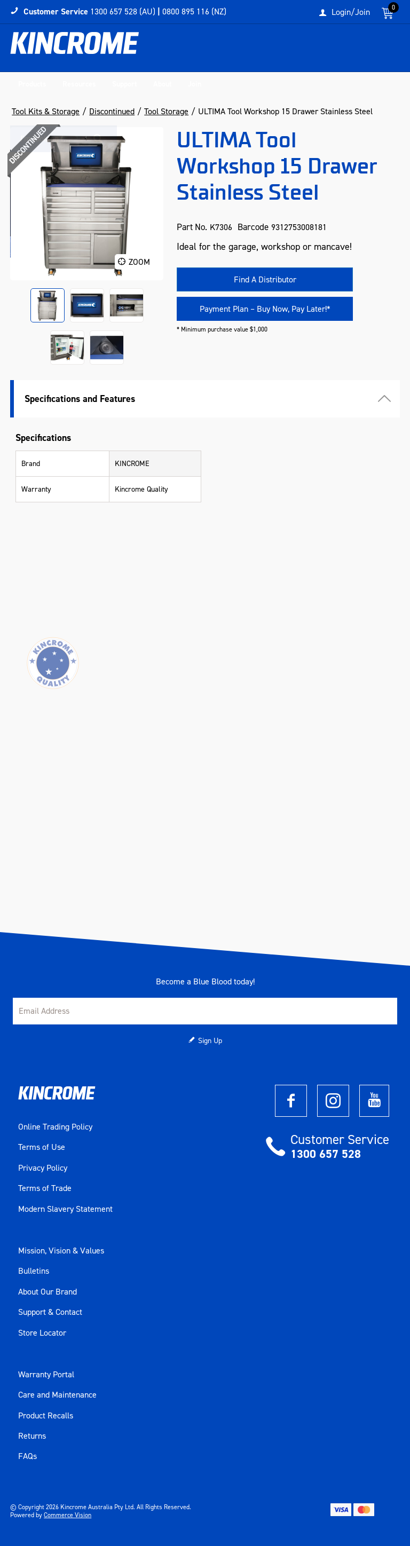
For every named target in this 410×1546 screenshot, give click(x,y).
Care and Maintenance (57, 1395)
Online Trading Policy (55, 1127)
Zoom (139, 261)
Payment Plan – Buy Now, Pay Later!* (265, 308)
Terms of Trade (45, 1188)
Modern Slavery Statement (65, 1209)
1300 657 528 (325, 1154)
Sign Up (210, 1041)
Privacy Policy (42, 1168)
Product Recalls (45, 1416)
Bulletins (33, 1271)
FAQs (27, 1456)
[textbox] (330, 50)
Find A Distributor (265, 279)
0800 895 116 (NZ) (194, 11)
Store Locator (42, 1333)
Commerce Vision (67, 1515)
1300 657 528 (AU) (122, 11)
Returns (32, 1436)
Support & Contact (50, 1312)
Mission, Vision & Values (61, 1251)
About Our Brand (47, 1292)
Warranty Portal (46, 1374)
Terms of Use (41, 1147)
